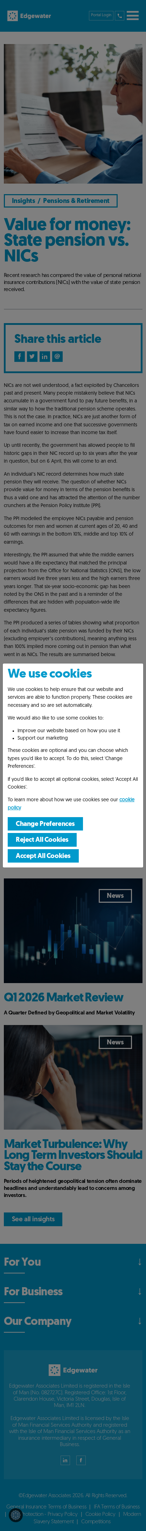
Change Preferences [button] (45, 824)
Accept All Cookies (43, 856)
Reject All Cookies (42, 840)
